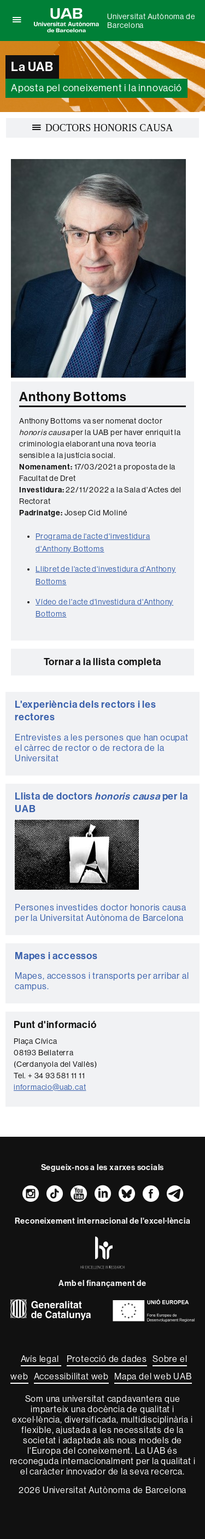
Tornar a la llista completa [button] (103, 662)
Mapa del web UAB (153, 1376)
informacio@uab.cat (50, 1087)
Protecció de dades (107, 1359)
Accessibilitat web (71, 1376)
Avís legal (41, 1359)
